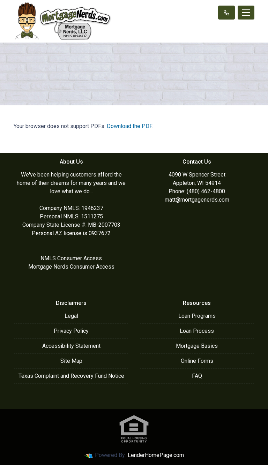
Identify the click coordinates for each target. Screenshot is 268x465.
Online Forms (197, 361)
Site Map (71, 361)
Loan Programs (197, 316)
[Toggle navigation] (246, 13)
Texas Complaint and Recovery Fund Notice (71, 376)
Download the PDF (129, 126)
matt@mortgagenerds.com (197, 199)
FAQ (197, 376)
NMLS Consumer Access (71, 258)
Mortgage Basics (197, 346)
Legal (71, 316)
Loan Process (197, 331)
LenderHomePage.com (156, 455)
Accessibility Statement (71, 346)
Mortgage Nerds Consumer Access (71, 266)
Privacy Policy (71, 331)
